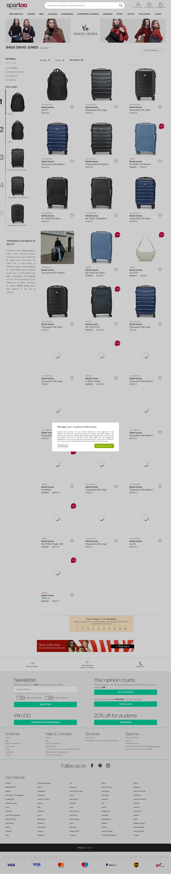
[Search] (120, 5)
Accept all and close (104, 446)
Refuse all (63, 446)
